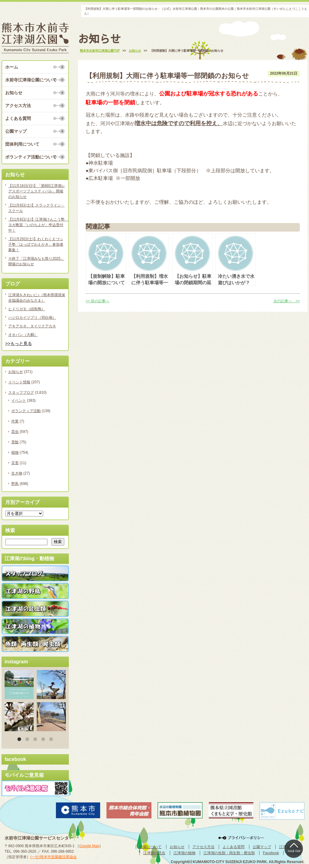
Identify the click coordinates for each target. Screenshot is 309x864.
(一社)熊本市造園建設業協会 (53, 857)
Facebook (271, 853)
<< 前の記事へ (97, 301)
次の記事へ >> (287, 301)
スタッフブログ (21, 392)
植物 (15, 452)
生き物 (16, 473)
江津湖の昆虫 (154, 853)
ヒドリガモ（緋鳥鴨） (26, 309)
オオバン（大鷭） (23, 335)
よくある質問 (18, 118)
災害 (15, 463)
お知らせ (13, 92)
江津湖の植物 (184, 853)
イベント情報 (19, 382)
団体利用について (22, 144)
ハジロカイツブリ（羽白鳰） (32, 317)
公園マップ (16, 131)
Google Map (89, 846)
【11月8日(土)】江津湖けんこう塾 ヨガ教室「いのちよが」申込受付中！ (36, 225)
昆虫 (15, 432)
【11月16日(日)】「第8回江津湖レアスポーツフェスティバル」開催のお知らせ (36, 191)
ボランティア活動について (31, 157)
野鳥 (15, 484)
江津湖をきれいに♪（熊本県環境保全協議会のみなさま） (36, 298)
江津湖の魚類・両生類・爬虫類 (229, 853)
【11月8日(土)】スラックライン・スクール (36, 208)
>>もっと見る (18, 343)
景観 (15, 442)
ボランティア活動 (26, 411)
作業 (15, 421)
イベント (18, 400)
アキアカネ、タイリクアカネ (32, 326)
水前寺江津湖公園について (31, 79)
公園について (151, 847)
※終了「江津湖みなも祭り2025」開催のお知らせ (36, 261)
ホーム (11, 67)
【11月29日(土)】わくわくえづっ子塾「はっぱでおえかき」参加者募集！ (35, 244)
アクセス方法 (18, 105)
